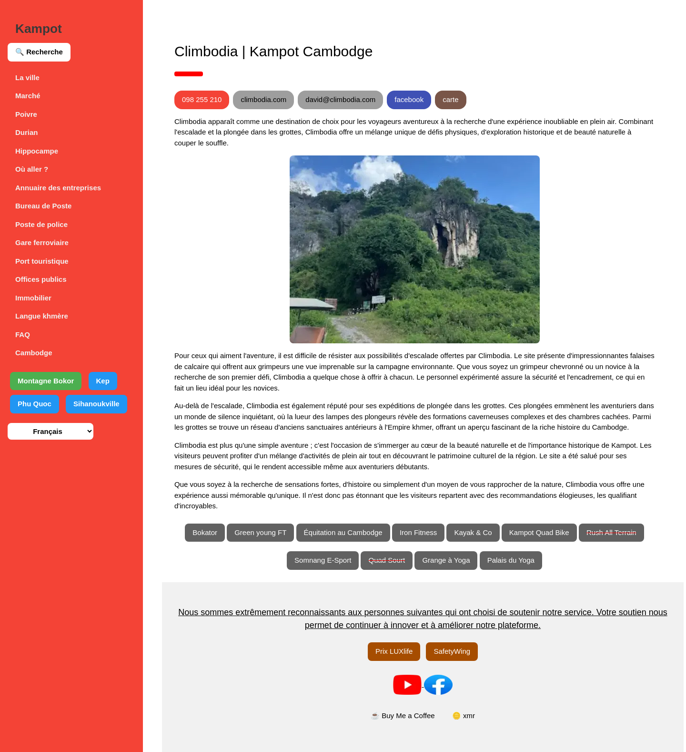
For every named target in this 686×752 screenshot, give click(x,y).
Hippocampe (36, 151)
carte (450, 99)
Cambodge (33, 353)
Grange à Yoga (446, 560)
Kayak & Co (473, 532)
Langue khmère (41, 316)
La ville (27, 77)
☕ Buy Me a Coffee (403, 715)
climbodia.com (263, 99)
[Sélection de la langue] (50, 431)
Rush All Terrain (611, 532)
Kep (103, 381)
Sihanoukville (96, 404)
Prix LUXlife (394, 651)
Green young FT (260, 532)
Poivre (26, 114)
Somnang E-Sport (322, 560)
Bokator (204, 532)
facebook (409, 99)
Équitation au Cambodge (343, 532)
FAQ (22, 334)
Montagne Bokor (46, 381)
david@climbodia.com (340, 99)
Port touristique (42, 261)
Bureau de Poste (43, 206)
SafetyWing (452, 651)
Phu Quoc (34, 404)
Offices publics (41, 279)
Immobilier (33, 298)
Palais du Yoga (511, 560)
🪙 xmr (463, 715)
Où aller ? (31, 169)
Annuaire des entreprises (58, 188)
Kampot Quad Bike (539, 532)
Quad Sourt (386, 560)
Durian (26, 132)
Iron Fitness (418, 532)
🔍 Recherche (39, 52)
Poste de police (41, 224)
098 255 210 (202, 99)
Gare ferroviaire (42, 242)
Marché (27, 96)
